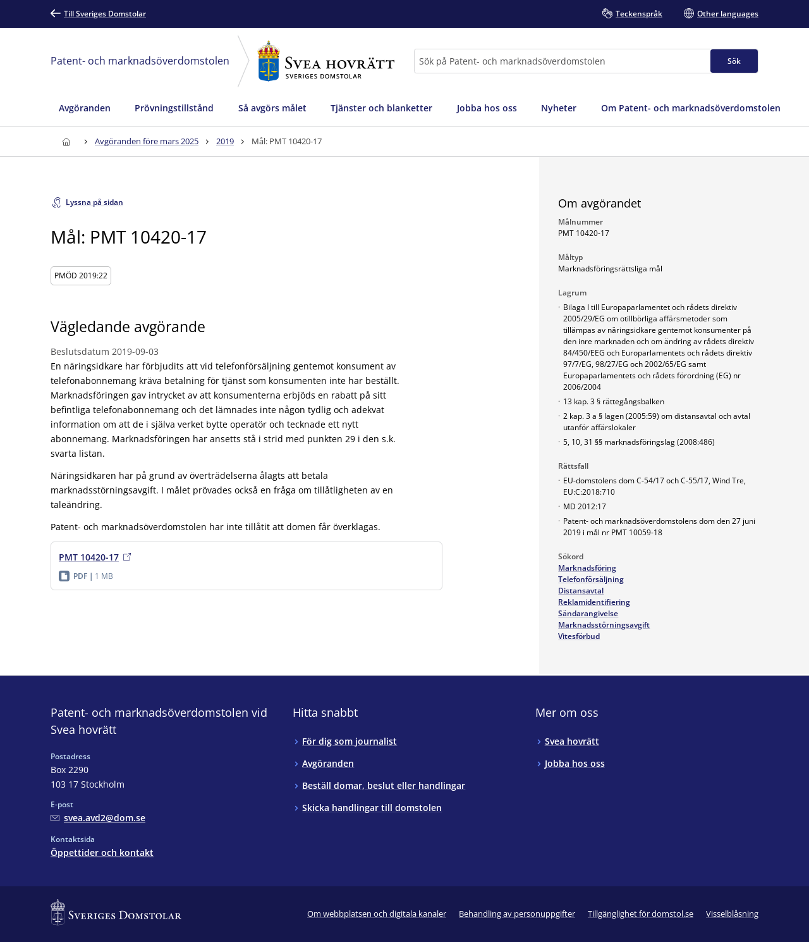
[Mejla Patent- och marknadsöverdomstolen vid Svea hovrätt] (98, 817)
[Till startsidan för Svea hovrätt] (66, 141)
